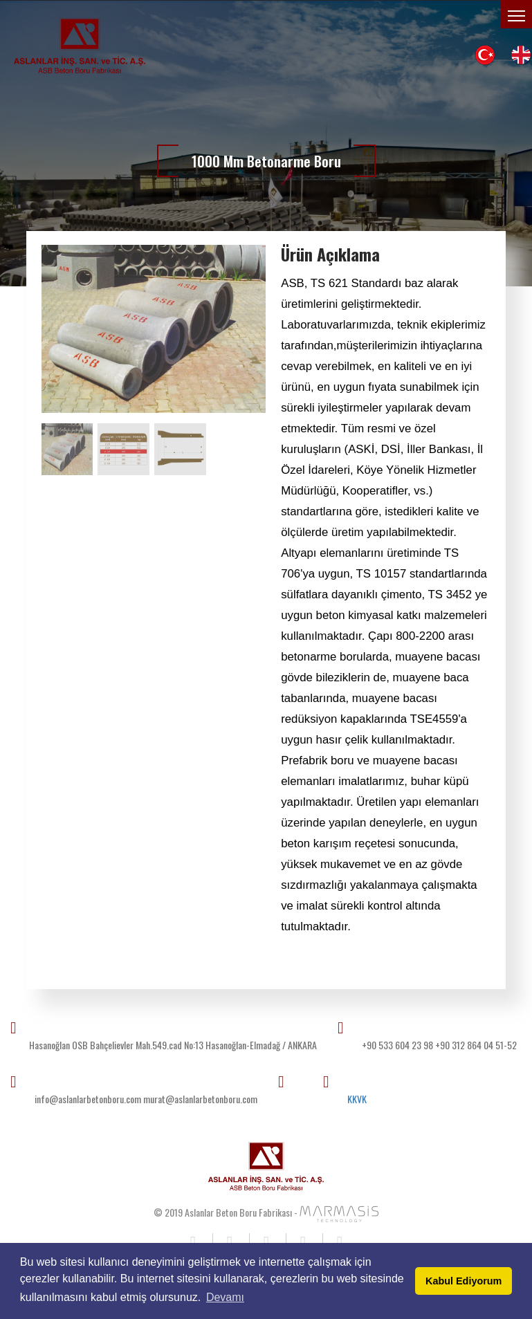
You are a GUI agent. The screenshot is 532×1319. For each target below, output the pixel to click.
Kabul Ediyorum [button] (463, 1280)
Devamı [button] (225, 1297)
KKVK (357, 1098)
